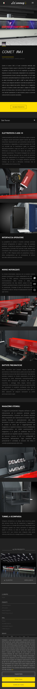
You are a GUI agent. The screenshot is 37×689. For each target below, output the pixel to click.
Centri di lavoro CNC (20, 58)
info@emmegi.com (6, 628)
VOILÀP (3, 597)
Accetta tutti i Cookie (18, 684)
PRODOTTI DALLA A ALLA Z (7, 613)
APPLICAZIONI (5, 607)
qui (12, 669)
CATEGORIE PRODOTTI (6, 605)
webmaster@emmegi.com (7, 626)
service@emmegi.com (6, 623)
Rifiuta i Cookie (18, 679)
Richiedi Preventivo (18, 107)
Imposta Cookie (18, 674)
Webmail (4, 621)
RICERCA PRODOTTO (6, 610)
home (3, 58)
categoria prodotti (9, 58)
